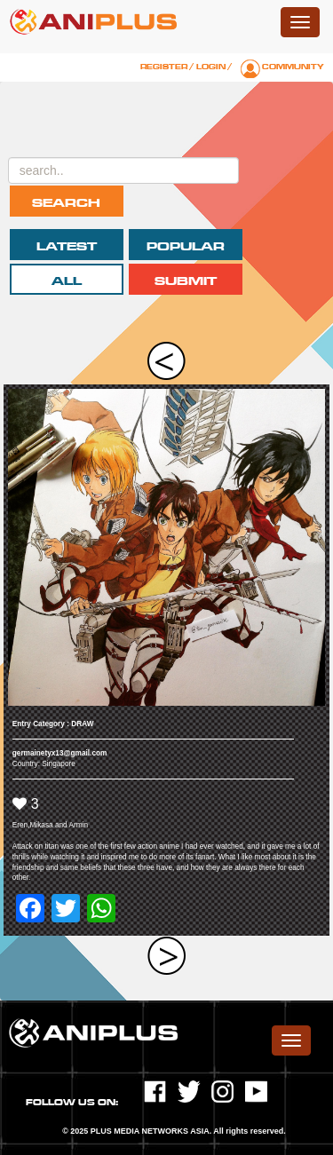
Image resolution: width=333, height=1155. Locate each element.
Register (163, 66)
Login (211, 66)
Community (293, 66)
